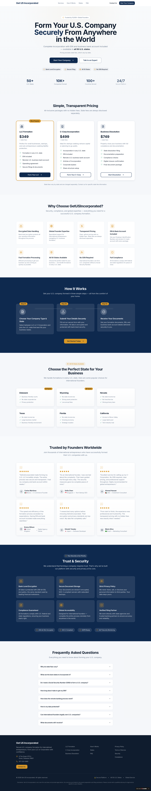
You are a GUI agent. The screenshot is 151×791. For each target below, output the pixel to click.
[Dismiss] (148, 788)
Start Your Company (127, 3)
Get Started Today (75, 341)
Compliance (119, 757)
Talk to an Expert (90, 60)
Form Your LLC (35, 175)
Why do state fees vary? (76, 667)
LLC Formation (70, 746)
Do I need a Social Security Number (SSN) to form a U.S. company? (76, 683)
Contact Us (113, 3)
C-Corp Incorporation (72, 750)
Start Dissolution (116, 175)
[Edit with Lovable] (141, 788)
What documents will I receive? (76, 723)
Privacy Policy (119, 746)
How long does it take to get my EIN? (76, 691)
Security (117, 753)
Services (61, 3)
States (81, 3)
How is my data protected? (76, 707)
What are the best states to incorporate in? (76, 675)
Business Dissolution (72, 753)
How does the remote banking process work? (76, 699)
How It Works (71, 3)
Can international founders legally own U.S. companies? (76, 715)
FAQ (87, 3)
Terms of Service (120, 750)
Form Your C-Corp (75, 175)
